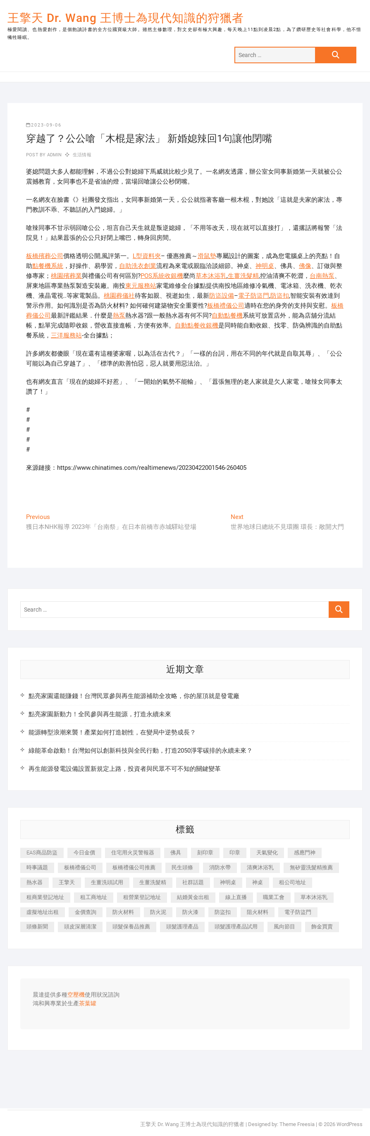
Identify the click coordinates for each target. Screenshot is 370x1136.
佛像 (305, 266)
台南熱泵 (322, 276)
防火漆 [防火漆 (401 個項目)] (190, 912)
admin (53, 155)
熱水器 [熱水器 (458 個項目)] (34, 882)
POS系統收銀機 (162, 276)
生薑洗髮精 (243, 276)
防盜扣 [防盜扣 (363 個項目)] (223, 912)
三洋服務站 (66, 335)
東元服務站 (140, 285)
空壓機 (76, 995)
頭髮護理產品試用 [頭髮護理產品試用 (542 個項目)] (236, 926)
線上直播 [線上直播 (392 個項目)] (236, 897)
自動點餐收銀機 (196, 325)
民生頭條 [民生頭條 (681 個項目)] (182, 867)
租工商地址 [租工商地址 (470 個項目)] (93, 897)
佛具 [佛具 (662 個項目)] (175, 852)
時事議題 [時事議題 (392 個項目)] (37, 867)
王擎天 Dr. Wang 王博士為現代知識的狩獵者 (125, 18)
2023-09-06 (44, 125)
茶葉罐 (87, 1003)
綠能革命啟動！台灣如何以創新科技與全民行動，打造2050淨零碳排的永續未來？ (141, 750)
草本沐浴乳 (211, 276)
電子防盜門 (253, 295)
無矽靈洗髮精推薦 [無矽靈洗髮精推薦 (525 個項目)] (311, 867)
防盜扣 (279, 295)
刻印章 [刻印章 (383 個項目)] (205, 852)
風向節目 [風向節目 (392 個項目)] (284, 926)
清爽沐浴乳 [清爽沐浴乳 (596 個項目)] (260, 867)
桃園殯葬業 (66, 276)
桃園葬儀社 (119, 295)
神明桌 (264, 266)
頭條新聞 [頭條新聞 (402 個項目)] (37, 926)
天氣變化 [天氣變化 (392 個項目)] (267, 852)
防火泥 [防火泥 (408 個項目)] (158, 912)
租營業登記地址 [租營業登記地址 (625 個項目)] (142, 897)
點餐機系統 (47, 266)
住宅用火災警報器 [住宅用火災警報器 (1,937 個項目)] (132, 852)
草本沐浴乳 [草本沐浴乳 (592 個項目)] (314, 897)
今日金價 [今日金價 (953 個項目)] (84, 852)
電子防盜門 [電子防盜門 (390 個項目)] (297, 912)
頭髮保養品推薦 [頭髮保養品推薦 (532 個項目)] (131, 926)
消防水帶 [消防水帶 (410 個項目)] (220, 867)
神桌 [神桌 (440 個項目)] (257, 882)
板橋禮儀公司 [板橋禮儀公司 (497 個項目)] (80, 867)
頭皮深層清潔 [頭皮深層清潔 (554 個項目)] (80, 926)
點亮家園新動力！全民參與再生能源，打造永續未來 (100, 714)
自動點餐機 (227, 315)
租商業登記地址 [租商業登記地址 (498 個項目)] (45, 897)
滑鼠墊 (207, 256)
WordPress (350, 1124)
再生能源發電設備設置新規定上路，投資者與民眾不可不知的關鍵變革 (125, 768)
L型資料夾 (147, 256)
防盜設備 (221, 295)
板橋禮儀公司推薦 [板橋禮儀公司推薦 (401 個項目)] (133, 867)
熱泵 (119, 315)
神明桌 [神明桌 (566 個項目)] (228, 882)
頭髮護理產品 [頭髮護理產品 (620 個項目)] (182, 926)
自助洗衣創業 (137, 266)
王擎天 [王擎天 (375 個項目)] (67, 882)
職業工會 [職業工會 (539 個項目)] (273, 897)
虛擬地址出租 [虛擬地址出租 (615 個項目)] (42, 912)
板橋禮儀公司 (225, 305)
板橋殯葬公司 (44, 256)
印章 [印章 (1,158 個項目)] (234, 852)
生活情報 (82, 155)
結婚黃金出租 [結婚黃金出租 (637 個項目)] (193, 897)
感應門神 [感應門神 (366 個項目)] (304, 852)
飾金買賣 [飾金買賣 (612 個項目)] (322, 926)
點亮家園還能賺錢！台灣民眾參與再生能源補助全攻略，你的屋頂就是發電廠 (134, 696)
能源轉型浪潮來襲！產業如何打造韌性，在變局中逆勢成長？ (112, 732)
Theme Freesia (297, 1124)
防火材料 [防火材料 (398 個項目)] (123, 912)
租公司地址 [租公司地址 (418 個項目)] (292, 882)
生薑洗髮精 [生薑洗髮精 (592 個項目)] (152, 882)
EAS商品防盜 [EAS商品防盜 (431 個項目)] (41, 852)
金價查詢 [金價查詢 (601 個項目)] (85, 912)
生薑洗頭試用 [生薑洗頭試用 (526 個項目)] (107, 882)
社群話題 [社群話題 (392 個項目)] (193, 882)
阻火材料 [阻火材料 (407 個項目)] (257, 912)
